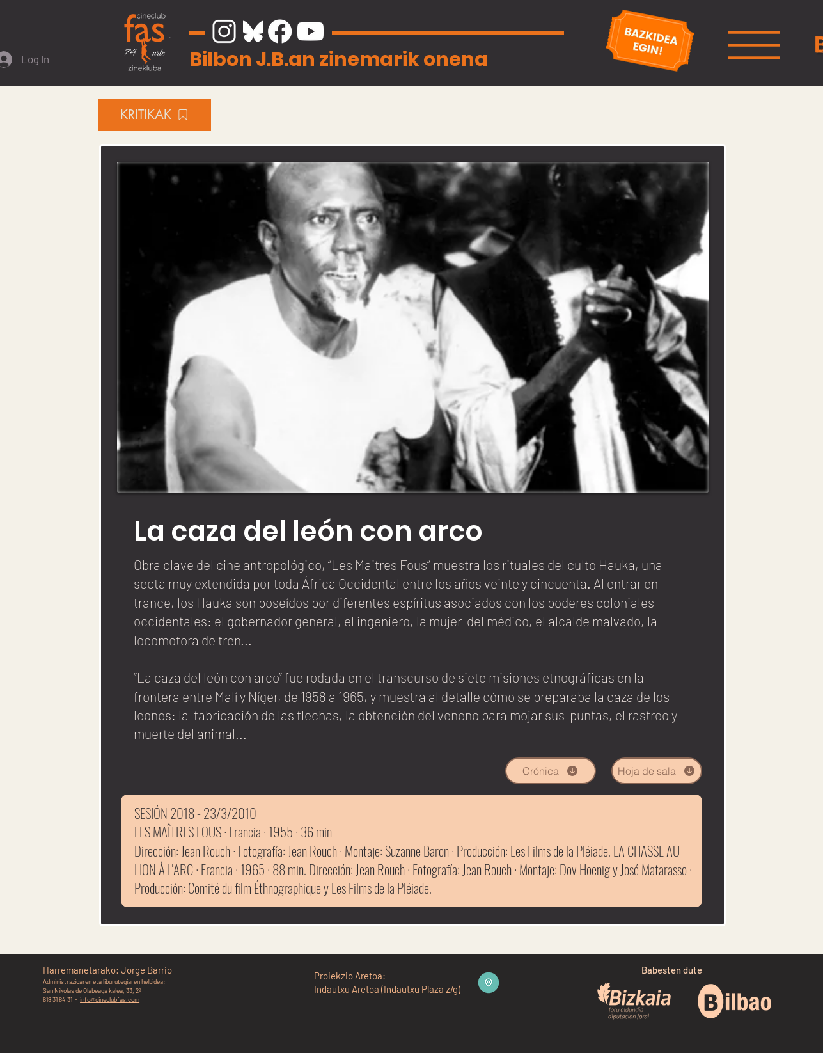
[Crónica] (550, 770)
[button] (754, 45)
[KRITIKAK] (154, 115)
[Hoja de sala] (656, 770)
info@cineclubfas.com (109, 999)
